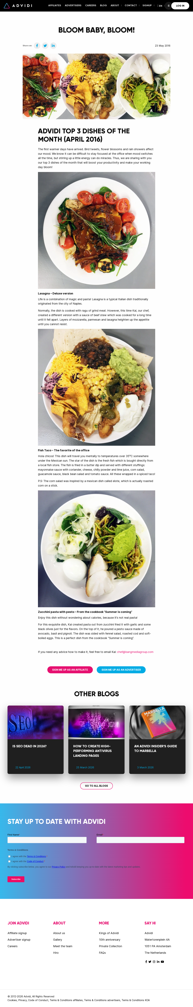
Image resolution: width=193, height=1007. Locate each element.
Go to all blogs (96, 785)
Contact (132, 5)
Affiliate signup (17, 933)
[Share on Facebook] (37, 45)
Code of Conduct (38, 1000)
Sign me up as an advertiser (121, 669)
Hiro (56, 952)
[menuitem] (54, 5)
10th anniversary (109, 939)
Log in (180, 5)
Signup (149, 5)
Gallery (57, 939)
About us (59, 933)
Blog (103, 5)
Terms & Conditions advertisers (102, 1000)
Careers (90, 5)
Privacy (22, 1000)
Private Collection (110, 946)
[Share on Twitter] (45, 45)
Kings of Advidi (109, 933)
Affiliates (54, 5)
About (116, 5)
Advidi (18, 6)
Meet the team (62, 946)
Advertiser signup (19, 939)
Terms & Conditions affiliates (66, 1000)
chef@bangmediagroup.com (135, 652)
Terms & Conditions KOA (136, 1000)
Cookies (12, 1000)
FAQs (102, 952)
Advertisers (73, 5)
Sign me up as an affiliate (70, 669)
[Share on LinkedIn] (53, 45)
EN (161, 5)
